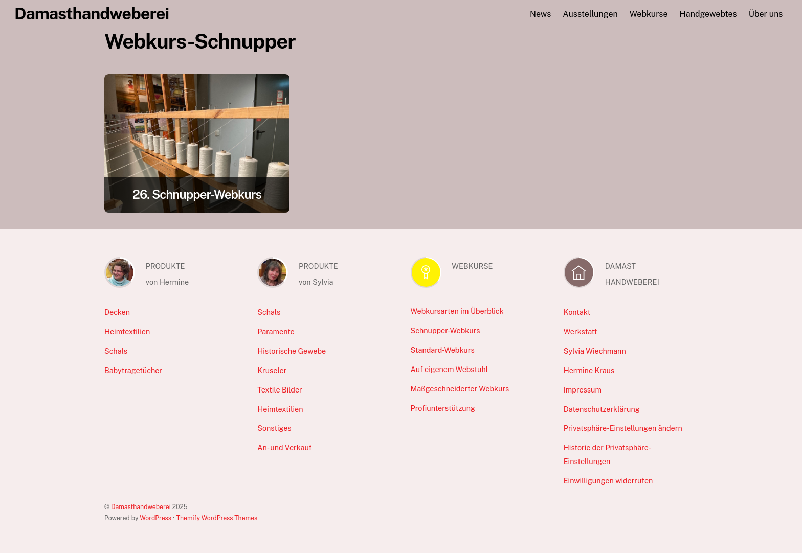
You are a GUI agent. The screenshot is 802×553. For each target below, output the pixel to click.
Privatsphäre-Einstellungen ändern (623, 428)
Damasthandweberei (141, 507)
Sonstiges (274, 428)
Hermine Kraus (589, 370)
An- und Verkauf (284, 447)
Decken (117, 312)
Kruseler (271, 370)
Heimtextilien (127, 331)
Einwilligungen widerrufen (608, 480)
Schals (115, 351)
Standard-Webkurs (443, 349)
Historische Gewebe (291, 351)
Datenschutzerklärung (602, 409)
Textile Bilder (279, 389)
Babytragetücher (133, 370)
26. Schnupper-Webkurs (196, 194)
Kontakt (577, 312)
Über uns (766, 14)
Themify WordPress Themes (217, 518)
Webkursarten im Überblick (457, 311)
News (540, 14)
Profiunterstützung (443, 408)
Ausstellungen (590, 14)
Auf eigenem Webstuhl (449, 369)
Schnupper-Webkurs (445, 330)
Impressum (583, 389)
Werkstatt (580, 331)
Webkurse (649, 14)
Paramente (275, 331)
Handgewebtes (708, 14)
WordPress (155, 518)
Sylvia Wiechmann (595, 351)
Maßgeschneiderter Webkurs (460, 388)
